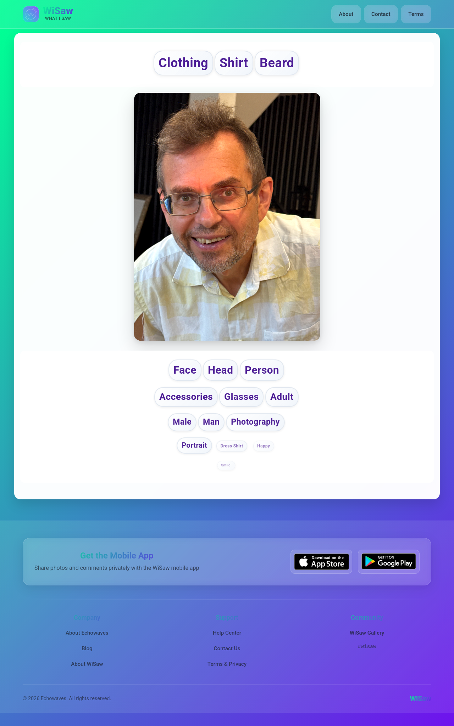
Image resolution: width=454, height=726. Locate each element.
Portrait (194, 450)
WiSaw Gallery (367, 637)
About (347, 14)
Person (263, 372)
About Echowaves (87, 637)
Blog (87, 653)
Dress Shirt (232, 450)
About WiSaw (87, 669)
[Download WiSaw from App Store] (321, 566)
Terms (416, 14)
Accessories (184, 401)
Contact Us (227, 653)
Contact (381, 14)
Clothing (180, 64)
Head (220, 372)
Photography (256, 426)
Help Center (227, 637)
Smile (226, 470)
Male (181, 426)
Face (182, 372)
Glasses (242, 401)
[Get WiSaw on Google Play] (389, 566)
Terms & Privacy (227, 669)
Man (211, 426)
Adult (284, 401)
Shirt (234, 64)
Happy (263, 450)
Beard (281, 64)
